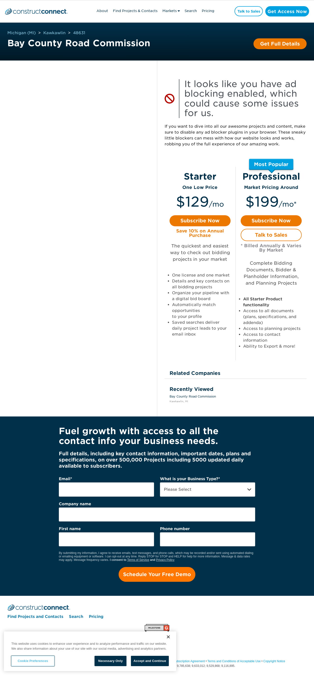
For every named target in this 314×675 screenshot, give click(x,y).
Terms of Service (138, 560)
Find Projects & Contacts (132, 11)
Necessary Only (110, 661)
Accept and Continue (150, 661)
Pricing (205, 11)
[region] (90, 651)
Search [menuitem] (76, 617)
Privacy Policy (165, 560)
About (99, 11)
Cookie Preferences (33, 661)
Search (188, 11)
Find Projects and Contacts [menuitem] (35, 617)
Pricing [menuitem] (96, 617)
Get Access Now (286, 11)
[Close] (168, 636)
